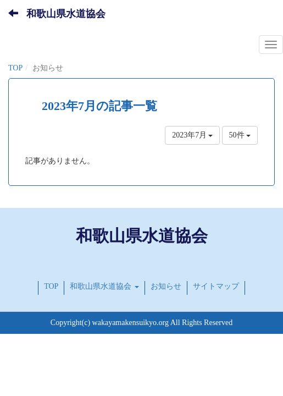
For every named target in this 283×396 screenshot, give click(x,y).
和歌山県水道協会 (66, 13)
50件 (240, 135)
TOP (15, 68)
